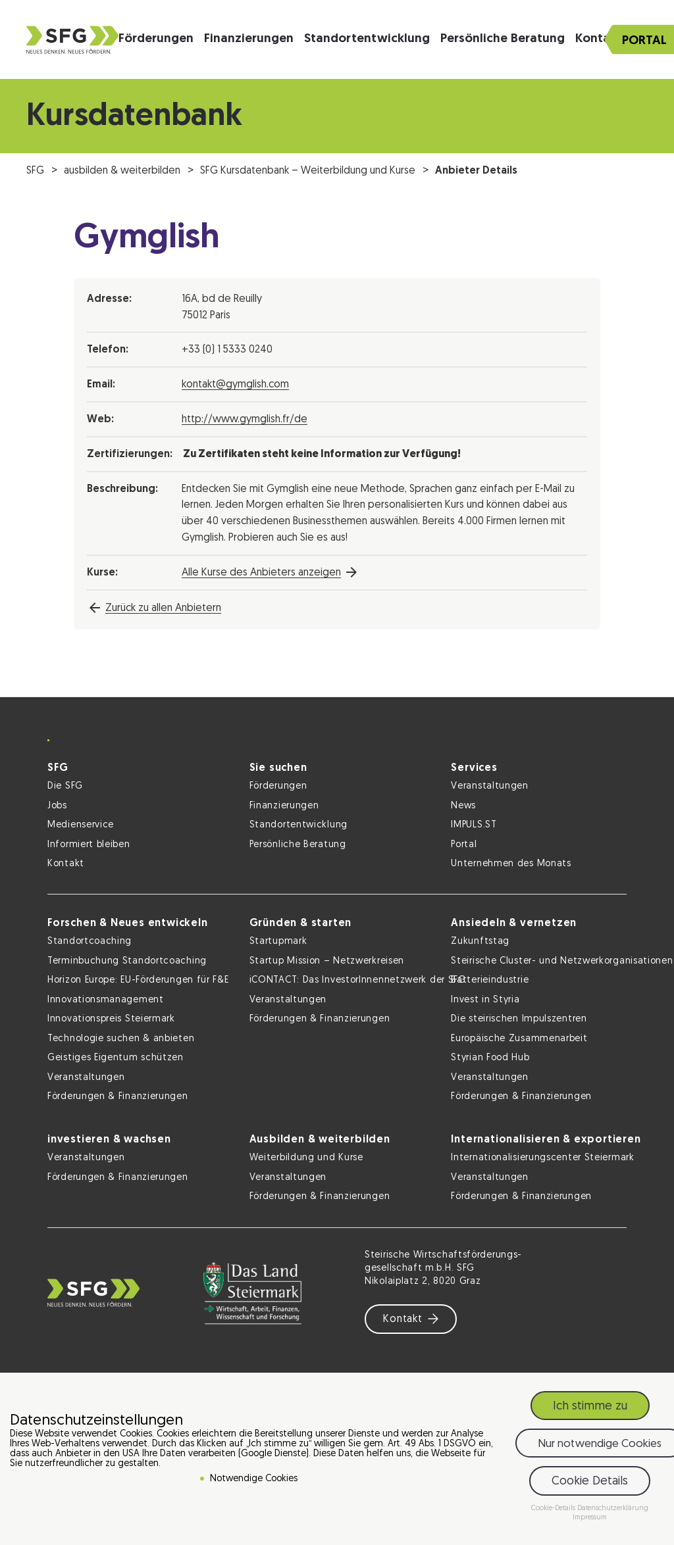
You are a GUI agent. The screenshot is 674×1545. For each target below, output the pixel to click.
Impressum (590, 1519)
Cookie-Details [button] (554, 1509)
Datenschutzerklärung (612, 1509)
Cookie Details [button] (590, 1482)
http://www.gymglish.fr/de (244, 419)
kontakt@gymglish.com (235, 385)
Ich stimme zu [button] (590, 1407)
